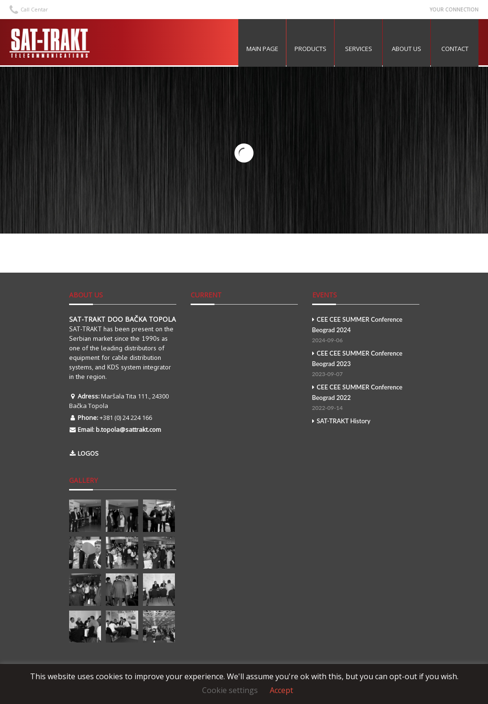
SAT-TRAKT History (341, 421)
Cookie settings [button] (230, 690)
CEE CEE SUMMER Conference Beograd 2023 (365, 364)
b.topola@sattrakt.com (128, 429)
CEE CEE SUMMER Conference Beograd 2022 (365, 398)
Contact (454, 48)
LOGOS (88, 453)
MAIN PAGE (262, 48)
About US (406, 48)
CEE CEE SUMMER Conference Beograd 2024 (365, 331)
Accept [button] (281, 690)
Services (358, 48)
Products (310, 48)
